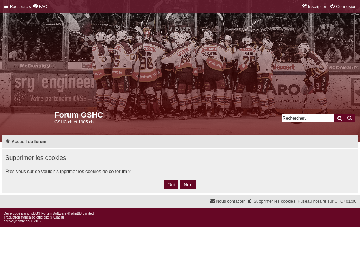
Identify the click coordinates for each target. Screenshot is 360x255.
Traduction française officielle (26, 217)
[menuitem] (40, 7)
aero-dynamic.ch (17, 221)
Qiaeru (58, 217)
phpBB (32, 213)
